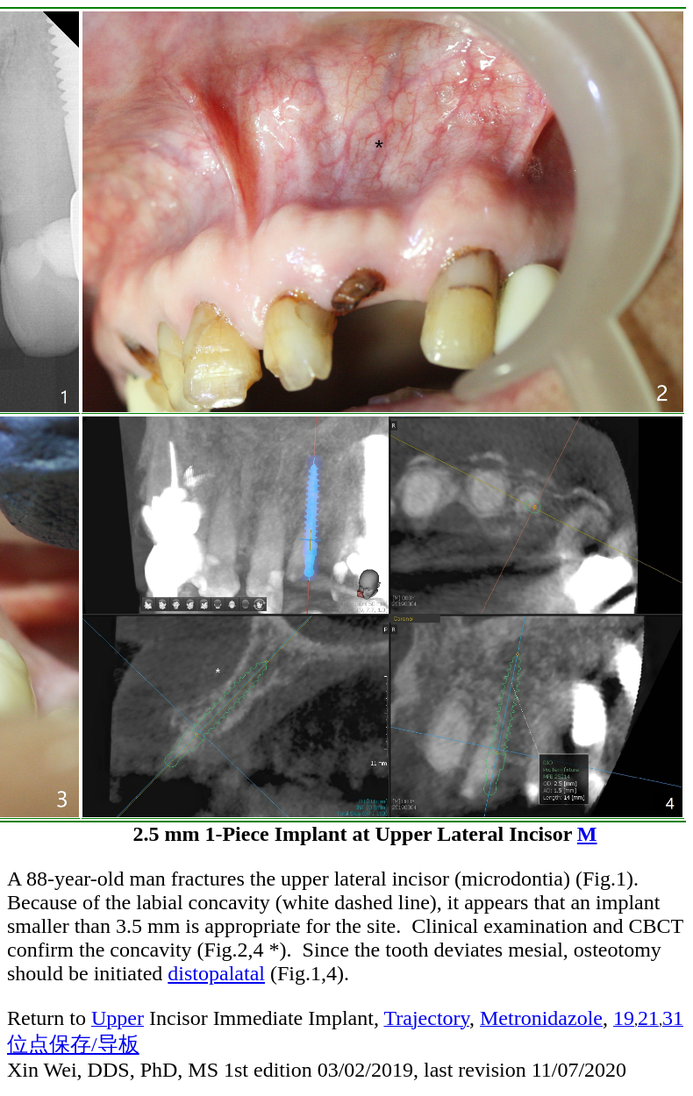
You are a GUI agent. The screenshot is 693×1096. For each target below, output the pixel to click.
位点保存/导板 (73, 1044)
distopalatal (216, 973)
